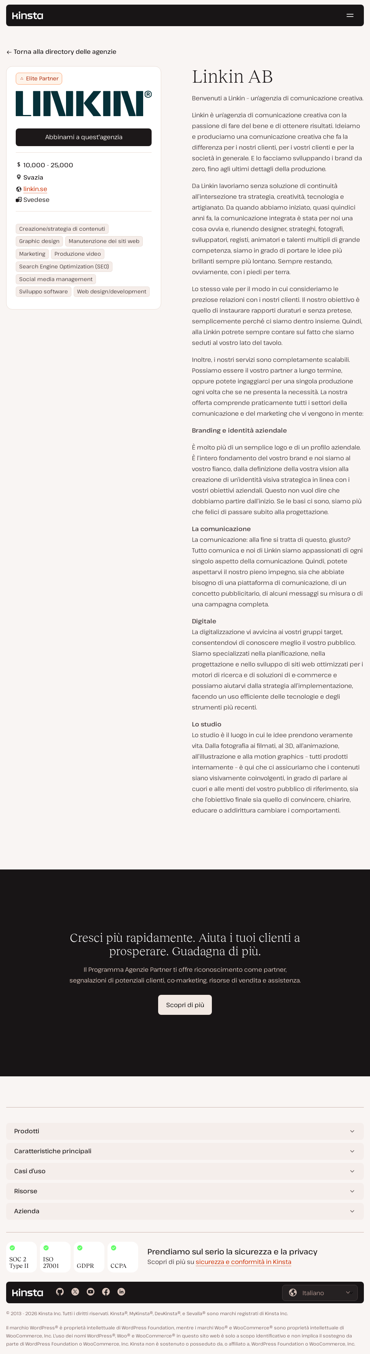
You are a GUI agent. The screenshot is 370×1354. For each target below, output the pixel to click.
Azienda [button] (27, 1211)
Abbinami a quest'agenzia (83, 137)
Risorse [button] (25, 1191)
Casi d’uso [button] (30, 1171)
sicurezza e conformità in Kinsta (243, 1261)
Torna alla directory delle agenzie (61, 51)
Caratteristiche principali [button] (52, 1151)
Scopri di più (185, 1005)
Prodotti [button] (26, 1131)
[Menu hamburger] (350, 15)
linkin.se (35, 189)
